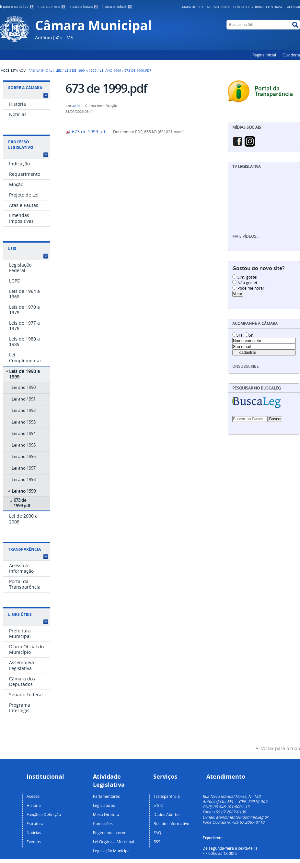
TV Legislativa (246, 166)
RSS (157, 841)
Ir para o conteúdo (17, 6)
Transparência (24, 549)
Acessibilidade (219, 7)
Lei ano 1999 (110, 70)
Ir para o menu (52, 6)
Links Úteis (20, 614)
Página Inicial (264, 54)
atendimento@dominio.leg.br (242, 817)
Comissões (103, 823)
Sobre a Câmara (25, 87)
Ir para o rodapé (117, 6)
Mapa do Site (193, 7)
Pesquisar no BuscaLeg (256, 388)
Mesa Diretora (106, 814)
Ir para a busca (84, 6)
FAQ (157, 832)
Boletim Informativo (171, 823)
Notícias (34, 832)
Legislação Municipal (112, 850)
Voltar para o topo (280, 748)
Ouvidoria (291, 54)
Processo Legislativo (20, 144)
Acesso (33, 796)
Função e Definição (44, 814)
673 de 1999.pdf (86, 132)
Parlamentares (106, 796)
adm (76, 105)
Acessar (293, 7)
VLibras (257, 7)
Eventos (34, 841)
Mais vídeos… (245, 236)
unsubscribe (245, 366)
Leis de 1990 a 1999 (81, 70)
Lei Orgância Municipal (113, 841)
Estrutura (35, 823)
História (34, 805)
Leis (58, 70)
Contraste (275, 7)
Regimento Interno (109, 832)
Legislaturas (104, 805)
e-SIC (158, 805)
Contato (241, 7)
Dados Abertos (167, 814)
